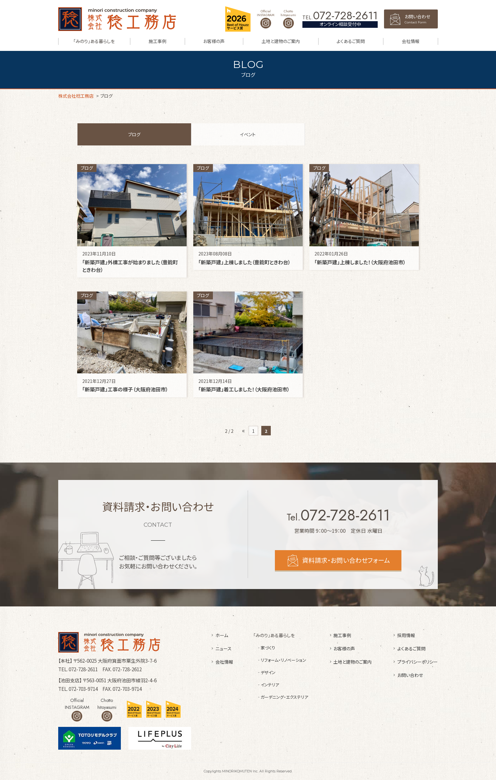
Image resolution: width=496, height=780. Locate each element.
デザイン (268, 672)
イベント (248, 134)
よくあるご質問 (351, 41)
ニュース (223, 648)
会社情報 (410, 41)
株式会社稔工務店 (117, 19)
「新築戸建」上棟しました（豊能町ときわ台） (244, 262)
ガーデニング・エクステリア (284, 697)
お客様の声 (214, 41)
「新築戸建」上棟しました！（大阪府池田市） (360, 262)
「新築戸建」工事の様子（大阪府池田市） (125, 389)
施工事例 (157, 41)
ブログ (134, 134)
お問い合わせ (421, 19)
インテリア (270, 685)
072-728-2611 (345, 15)
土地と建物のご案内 (281, 41)
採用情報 (406, 635)
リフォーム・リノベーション (283, 660)
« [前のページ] (243, 430)
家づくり (268, 648)
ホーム (221, 635)
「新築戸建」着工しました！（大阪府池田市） (244, 389)
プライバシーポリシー (417, 662)
